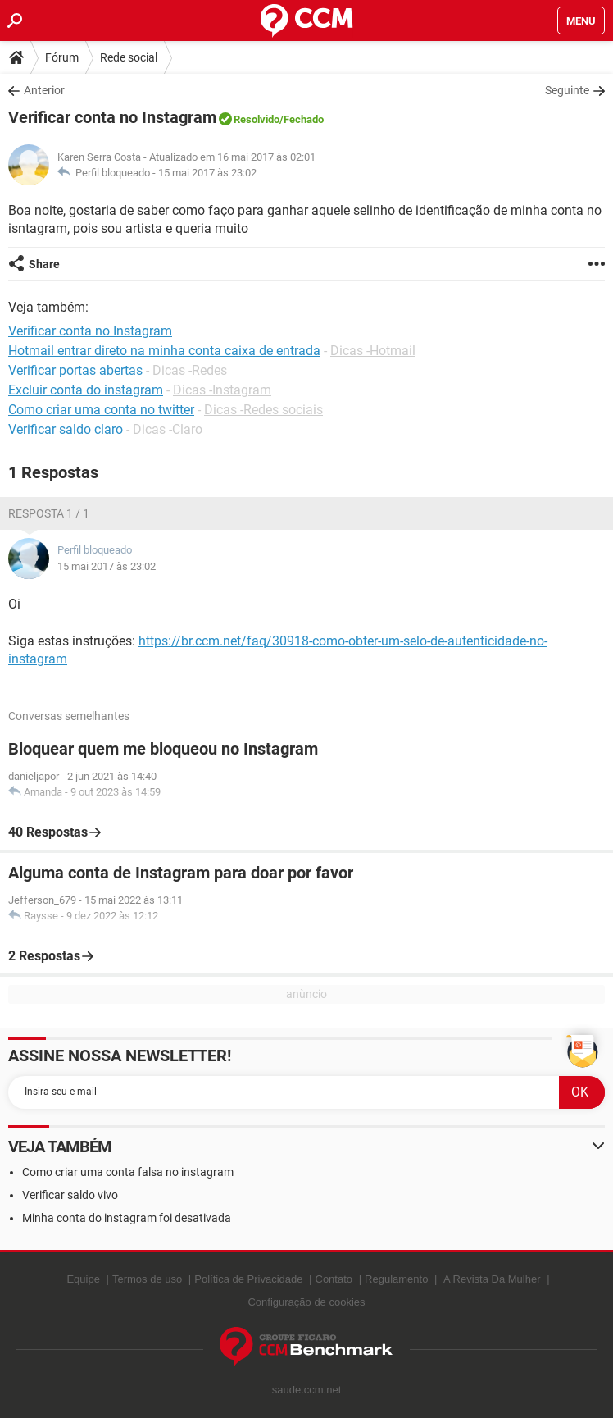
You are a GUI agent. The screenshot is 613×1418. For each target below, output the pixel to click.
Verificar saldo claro (65, 429)
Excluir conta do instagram (85, 390)
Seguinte (567, 90)
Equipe (82, 1279)
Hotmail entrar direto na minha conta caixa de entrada (164, 350)
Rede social (128, 57)
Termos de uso (147, 1279)
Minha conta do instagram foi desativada (126, 1217)
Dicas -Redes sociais (263, 409)
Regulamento (396, 1279)
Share (44, 264)
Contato (334, 1279)
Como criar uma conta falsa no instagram (128, 1172)
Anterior (44, 90)
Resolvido (256, 119)
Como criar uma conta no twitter (101, 409)
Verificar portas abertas (75, 370)
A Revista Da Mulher (492, 1279)
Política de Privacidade (248, 1279)
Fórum (62, 57)
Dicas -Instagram (222, 390)
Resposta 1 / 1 (48, 513)
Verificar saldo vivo (70, 1194)
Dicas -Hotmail (372, 350)
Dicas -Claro (167, 429)
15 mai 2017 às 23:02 (207, 172)
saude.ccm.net (307, 1390)
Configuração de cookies (306, 1302)
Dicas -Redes (189, 370)
